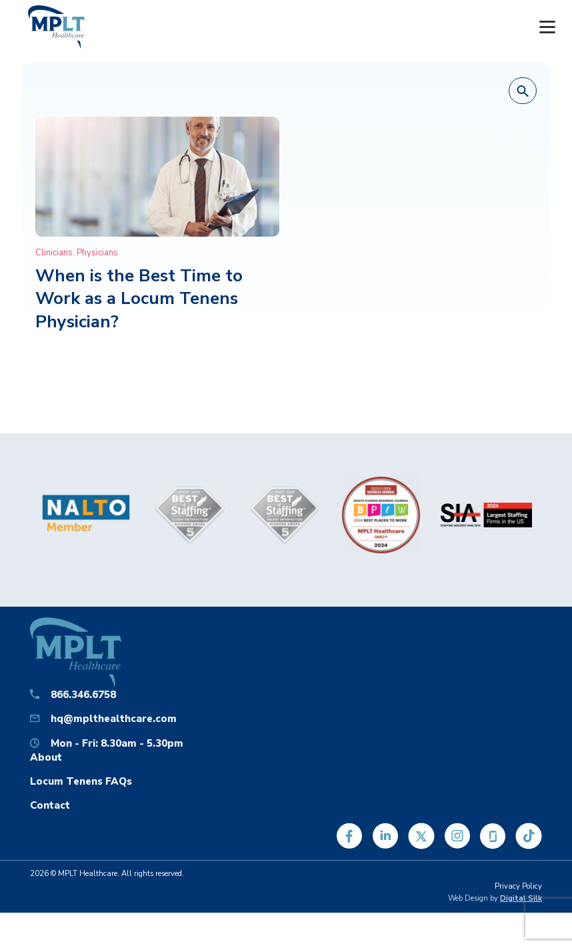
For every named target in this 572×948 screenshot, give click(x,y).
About (46, 757)
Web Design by (495, 898)
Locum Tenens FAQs (81, 781)
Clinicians (54, 253)
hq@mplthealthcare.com (114, 718)
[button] (522, 91)
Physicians (97, 253)
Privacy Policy (518, 886)
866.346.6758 (83, 694)
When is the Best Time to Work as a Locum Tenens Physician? (139, 298)
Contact (50, 805)
